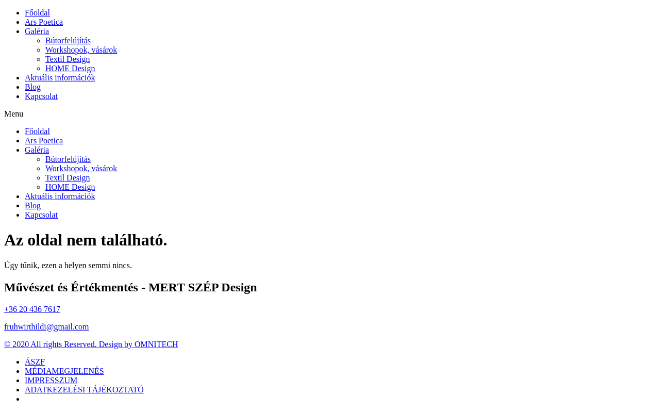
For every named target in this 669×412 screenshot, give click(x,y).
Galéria (37, 31)
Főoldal (37, 12)
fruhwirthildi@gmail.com (46, 326)
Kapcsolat (41, 96)
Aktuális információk (60, 77)
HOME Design (70, 68)
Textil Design (67, 59)
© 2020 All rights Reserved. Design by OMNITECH (91, 344)
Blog (33, 87)
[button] (334, 114)
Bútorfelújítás (68, 40)
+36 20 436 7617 (32, 309)
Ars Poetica (44, 22)
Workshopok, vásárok (81, 49)
